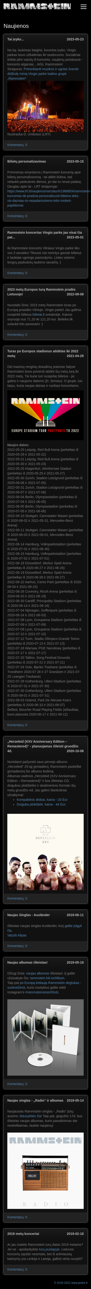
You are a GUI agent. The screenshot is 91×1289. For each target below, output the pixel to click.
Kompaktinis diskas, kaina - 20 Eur (42, 800)
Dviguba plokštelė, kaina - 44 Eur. (41, 804)
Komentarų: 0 (17, 145)
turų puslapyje (49, 1249)
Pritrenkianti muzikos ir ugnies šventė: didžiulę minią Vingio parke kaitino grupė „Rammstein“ (43, 73)
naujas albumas (37, 973)
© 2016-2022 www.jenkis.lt (70, 1283)
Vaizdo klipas (16, 935)
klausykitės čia (30, 1116)
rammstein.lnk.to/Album (47, 978)
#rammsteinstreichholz (42, 992)
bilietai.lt (39, 314)
